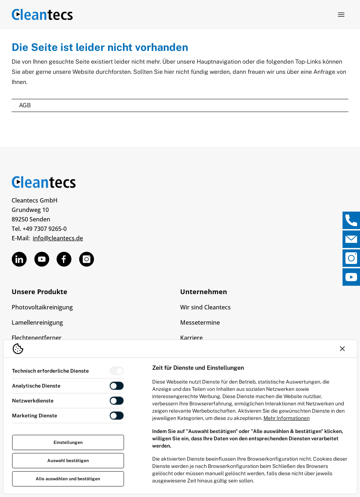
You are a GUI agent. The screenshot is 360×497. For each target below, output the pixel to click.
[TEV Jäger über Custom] (42, 259)
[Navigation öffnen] (341, 14)
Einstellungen (68, 442)
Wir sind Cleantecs (205, 307)
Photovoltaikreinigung (42, 307)
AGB (25, 105)
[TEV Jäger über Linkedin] (19, 259)
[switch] (117, 370)
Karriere (191, 338)
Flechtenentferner (37, 338)
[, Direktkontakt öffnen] (351, 220)
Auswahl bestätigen (68, 460)
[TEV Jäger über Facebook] (64, 259)
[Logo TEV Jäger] (42, 14)
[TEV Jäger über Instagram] (86, 259)
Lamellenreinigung (37, 322)
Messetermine (200, 322)
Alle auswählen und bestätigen (68, 478)
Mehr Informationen (287, 418)
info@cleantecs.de (58, 238)
